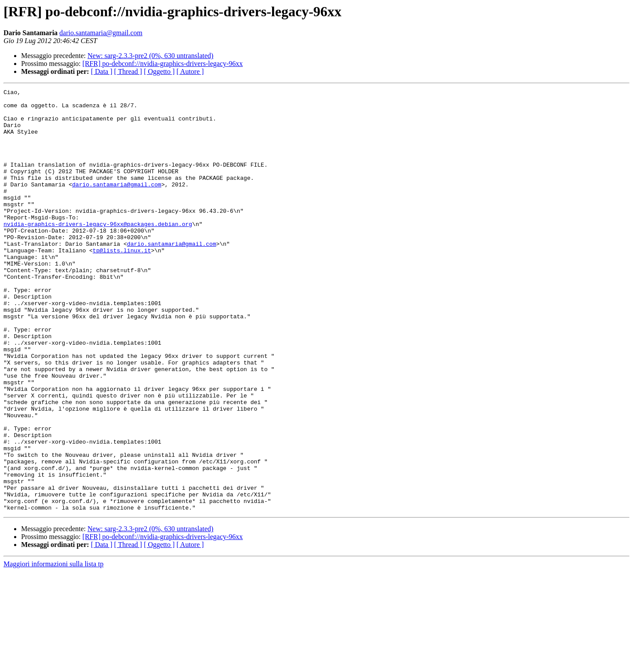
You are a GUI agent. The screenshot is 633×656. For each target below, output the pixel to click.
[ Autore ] (190, 71)
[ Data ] (102, 71)
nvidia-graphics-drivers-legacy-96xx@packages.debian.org (98, 251)
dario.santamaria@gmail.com (100, 32)
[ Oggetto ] (159, 71)
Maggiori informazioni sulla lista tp (54, 648)
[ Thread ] (128, 71)
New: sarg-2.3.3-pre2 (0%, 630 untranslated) (150, 55)
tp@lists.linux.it (122, 283)
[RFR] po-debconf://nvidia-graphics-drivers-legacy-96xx (163, 63)
